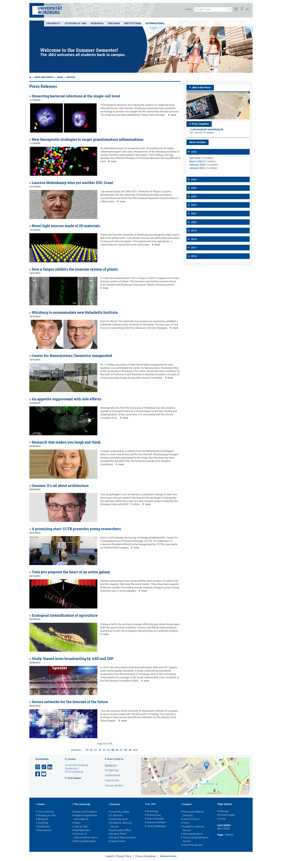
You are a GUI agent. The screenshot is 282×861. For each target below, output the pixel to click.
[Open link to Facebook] (38, 774)
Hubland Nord (112, 775)
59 (87, 749)
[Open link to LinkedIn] (50, 767)
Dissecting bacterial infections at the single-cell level (76, 96)
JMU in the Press (201, 87)
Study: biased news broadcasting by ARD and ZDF (73, 658)
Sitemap (222, 811)
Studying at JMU (46, 815)
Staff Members (81, 830)
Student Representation (122, 837)
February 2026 (197, 164)
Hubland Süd (112, 780)
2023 (194, 196)
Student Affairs (118, 834)
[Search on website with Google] (212, 9)
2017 (194, 247)
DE (247, 9)
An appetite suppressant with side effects (66, 399)
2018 (194, 239)
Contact (71, 759)
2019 (194, 230)
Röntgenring (111, 770)
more (173, 114)
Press (185, 823)
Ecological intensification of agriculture (65, 615)
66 (117, 749)
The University (45, 812)
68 (125, 749)
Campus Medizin (114, 785)
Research (42, 819)
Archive (70, 77)
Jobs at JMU (80, 827)
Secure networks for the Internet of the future (70, 702)
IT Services (116, 815)
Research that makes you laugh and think (66, 442)
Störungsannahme (192, 834)
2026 (194, 152)
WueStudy (151, 811)
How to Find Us (115, 759)
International (155, 23)
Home (40, 804)
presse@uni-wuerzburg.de (208, 129)
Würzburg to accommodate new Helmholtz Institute (75, 312)
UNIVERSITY (53, 23)
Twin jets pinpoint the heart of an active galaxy (71, 572)
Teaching (114, 23)
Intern (188, 9)
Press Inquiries (200, 123)
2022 (194, 205)
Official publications (84, 841)
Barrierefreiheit (168, 856)
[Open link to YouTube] (44, 774)
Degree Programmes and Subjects (84, 817)
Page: (220, 834)
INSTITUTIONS (132, 23)
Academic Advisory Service (120, 825)
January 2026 (196, 168)
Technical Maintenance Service (195, 839)
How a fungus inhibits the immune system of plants (75, 269)
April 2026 (194, 158)
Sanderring (111, 765)
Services (114, 804)
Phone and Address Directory (192, 813)
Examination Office (120, 830)
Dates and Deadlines (84, 812)
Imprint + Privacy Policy (118, 856)
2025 (194, 179)
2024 (194, 188)
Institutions (43, 827)
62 (100, 749)
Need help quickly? (192, 845)
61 (95, 749)
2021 (194, 213)
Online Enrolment (155, 822)
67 (121, 749)
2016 (194, 256)
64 (108, 749)
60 (91, 749)
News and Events (44, 77)
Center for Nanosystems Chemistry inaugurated (72, 355)
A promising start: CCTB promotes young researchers (76, 529)
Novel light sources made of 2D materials (66, 226)
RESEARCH (97, 23)
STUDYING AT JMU (76, 23)
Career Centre (117, 841)
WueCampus (153, 815)
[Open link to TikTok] (44, 767)
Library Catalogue (155, 826)
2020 (194, 222)
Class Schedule (154, 819)
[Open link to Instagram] (38, 767)
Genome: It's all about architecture (60, 485)
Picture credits (226, 815)
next (135, 749)
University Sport (118, 819)
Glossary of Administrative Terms (85, 835)
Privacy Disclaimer (145, 856)
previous (76, 749)
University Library (119, 812)
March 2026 (195, 161)
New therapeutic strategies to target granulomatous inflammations (87, 139)
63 (104, 749)
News (60, 77)
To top (221, 819)
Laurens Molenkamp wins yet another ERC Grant (72, 182)
